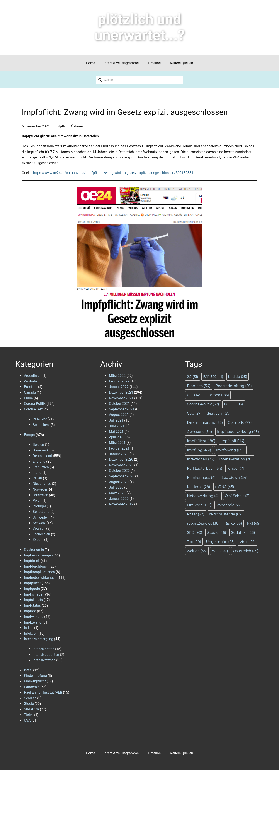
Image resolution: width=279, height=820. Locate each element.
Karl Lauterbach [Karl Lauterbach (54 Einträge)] (204, 468)
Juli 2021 (116, 420)
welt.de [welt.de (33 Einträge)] (197, 551)
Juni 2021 (116, 426)
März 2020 (117, 493)
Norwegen (40, 489)
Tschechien (41, 534)
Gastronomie (34, 550)
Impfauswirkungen (38, 555)
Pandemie (31, 687)
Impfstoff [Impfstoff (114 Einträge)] (232, 441)
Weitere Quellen (181, 63)
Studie (29, 703)
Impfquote (32, 589)
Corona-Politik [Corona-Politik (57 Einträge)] (203, 404)
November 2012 (121, 504)
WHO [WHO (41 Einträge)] (220, 551)
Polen (37, 500)
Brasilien (30, 387)
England (39, 461)
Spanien (39, 528)
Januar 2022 (119, 387)
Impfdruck (32, 561)
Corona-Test (33, 409)
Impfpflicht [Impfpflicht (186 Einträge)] (201, 441)
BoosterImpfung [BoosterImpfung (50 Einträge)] (233, 386)
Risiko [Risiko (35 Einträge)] (233, 523)
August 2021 (119, 415)
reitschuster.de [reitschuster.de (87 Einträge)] (226, 514)
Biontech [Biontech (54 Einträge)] (198, 386)
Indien (28, 628)
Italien (37, 478)
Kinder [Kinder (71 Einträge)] (236, 468)
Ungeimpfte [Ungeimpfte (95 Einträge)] (220, 542)
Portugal (39, 506)
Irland (37, 472)
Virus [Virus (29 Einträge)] (248, 542)
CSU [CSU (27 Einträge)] (194, 413)
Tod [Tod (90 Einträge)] (194, 542)
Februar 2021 (119, 448)
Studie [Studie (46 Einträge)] (216, 533)
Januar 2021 (119, 454)
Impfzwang (32, 622)
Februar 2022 (119, 381)
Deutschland (42, 456)
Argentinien (32, 376)
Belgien (38, 445)
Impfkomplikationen (39, 572)
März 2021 (117, 443)
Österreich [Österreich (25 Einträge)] (245, 551)
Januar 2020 (119, 498)
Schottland (41, 512)
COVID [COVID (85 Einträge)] (233, 404)
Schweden (41, 517)
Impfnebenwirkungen (40, 577)
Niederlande (42, 484)
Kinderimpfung (35, 676)
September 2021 (121, 409)
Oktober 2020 (119, 471)
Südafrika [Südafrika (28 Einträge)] (243, 533)
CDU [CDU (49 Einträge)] (195, 395)
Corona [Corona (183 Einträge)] (218, 395)
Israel (28, 670)
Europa (29, 435)
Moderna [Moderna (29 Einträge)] (198, 487)
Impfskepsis (33, 600)
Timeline (154, 63)
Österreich (79, 126)
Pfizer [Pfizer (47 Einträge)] (195, 514)
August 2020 (119, 482)
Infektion (30, 633)
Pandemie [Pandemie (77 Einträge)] (229, 505)
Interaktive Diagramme (121, 63)
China (28, 398)
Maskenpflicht (35, 681)
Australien (31, 381)
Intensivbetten (43, 649)
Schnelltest (41, 425)
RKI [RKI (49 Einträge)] (253, 523)
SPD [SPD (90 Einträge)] (194, 533)
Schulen (30, 698)
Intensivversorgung (38, 639)
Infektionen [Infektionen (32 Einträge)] (200, 459)
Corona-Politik (35, 403)
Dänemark (41, 450)
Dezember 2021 (121, 392)
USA (27, 720)
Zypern (38, 539)
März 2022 (117, 376)
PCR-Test (40, 419)
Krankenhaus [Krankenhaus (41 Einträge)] (202, 477)
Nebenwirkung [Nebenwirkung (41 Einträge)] (203, 496)
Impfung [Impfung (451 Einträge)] (199, 450)
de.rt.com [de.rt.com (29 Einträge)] (219, 413)
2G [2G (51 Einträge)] (192, 377)
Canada (30, 392)
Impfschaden (34, 594)
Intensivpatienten (46, 655)
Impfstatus (32, 605)
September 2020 (121, 476)
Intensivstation (44, 660)
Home (90, 63)
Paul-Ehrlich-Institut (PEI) (43, 692)
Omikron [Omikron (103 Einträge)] (199, 505)
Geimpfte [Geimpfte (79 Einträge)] (240, 422)
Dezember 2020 (121, 459)
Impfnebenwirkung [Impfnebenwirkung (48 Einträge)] (238, 432)
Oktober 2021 (119, 403)
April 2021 (117, 437)
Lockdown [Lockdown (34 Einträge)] (234, 477)
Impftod (30, 611)
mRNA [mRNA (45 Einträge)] (224, 487)
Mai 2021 (116, 431)
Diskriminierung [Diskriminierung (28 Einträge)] (205, 422)
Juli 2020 (116, 487)
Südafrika (31, 709)
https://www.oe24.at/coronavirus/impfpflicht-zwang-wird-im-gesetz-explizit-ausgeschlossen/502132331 (113, 173)
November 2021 (121, 398)
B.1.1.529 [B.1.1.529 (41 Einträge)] (213, 377)
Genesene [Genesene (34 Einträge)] (199, 432)
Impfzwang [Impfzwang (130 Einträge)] (230, 450)
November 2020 (121, 465)
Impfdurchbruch (36, 566)
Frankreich (41, 467)
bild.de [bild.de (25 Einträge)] (237, 377)
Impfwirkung (33, 617)
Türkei (28, 715)
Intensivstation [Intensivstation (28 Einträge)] (235, 459)
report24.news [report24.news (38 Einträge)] (203, 523)
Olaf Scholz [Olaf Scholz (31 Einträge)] (238, 496)
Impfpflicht (61, 126)
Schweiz (39, 523)
